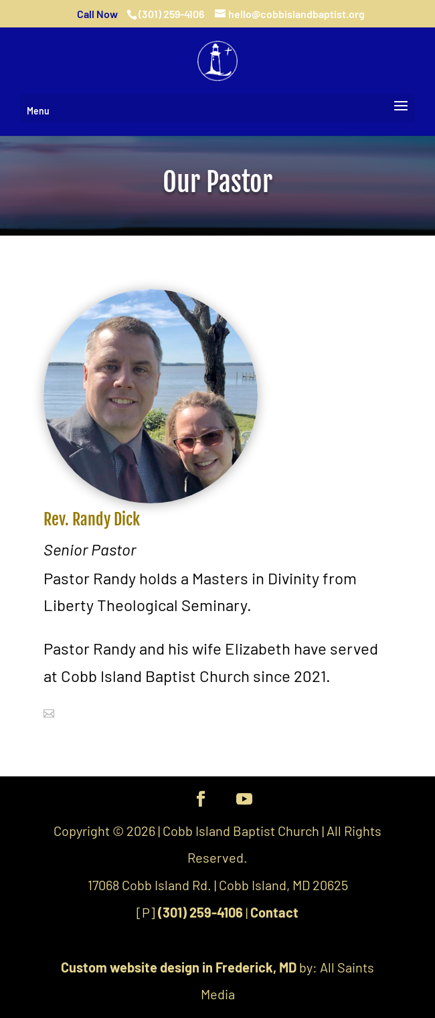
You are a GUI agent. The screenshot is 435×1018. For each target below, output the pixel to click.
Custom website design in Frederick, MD (178, 967)
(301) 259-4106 (200, 912)
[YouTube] (244, 800)
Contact (274, 912)
